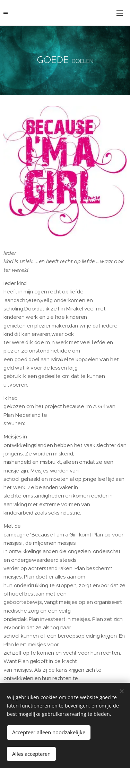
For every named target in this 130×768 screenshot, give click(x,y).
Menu (119, 13)
